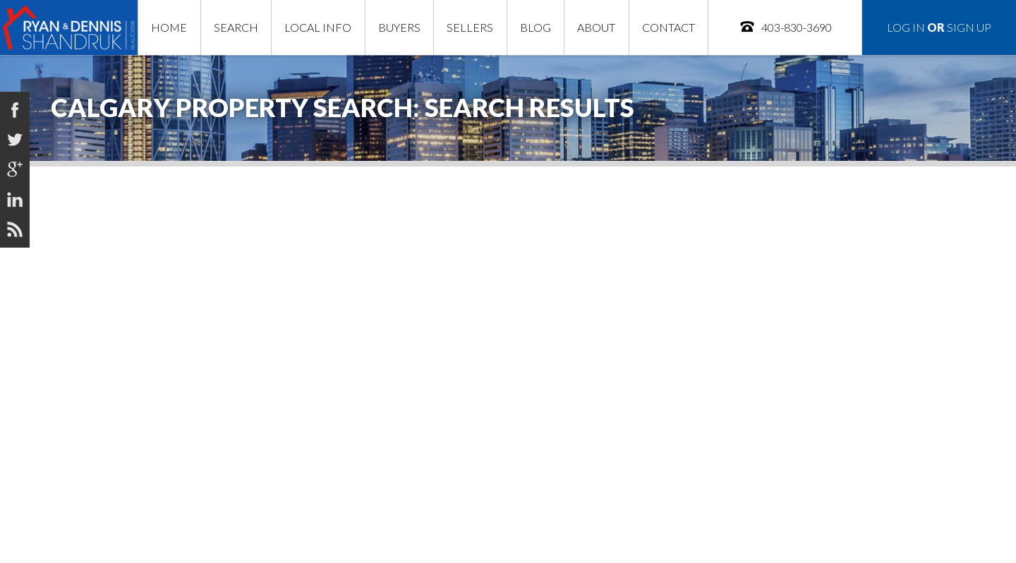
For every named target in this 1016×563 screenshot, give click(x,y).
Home (169, 27)
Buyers (399, 27)
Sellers (470, 27)
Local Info (317, 27)
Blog (535, 27)
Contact (668, 27)
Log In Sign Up (939, 27)
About (596, 27)
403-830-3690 (785, 26)
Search (236, 27)
